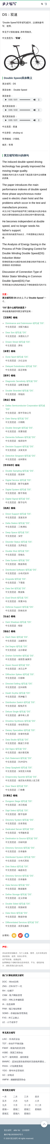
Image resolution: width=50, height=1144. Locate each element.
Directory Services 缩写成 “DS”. (20, 848)
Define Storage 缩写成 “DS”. (18, 894)
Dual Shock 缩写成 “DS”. (17, 598)
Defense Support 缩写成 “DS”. (19, 607)
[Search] (42, 4)
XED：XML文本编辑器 (13, 1000)
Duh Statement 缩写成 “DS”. (18, 758)
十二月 (38, 1105)
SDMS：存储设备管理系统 (15, 1013)
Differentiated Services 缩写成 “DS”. (22, 922)
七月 (26, 1101)
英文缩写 (7, 1130)
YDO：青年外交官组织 (13, 1070)
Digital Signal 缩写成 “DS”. (18, 499)
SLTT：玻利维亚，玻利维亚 (15, 1057)
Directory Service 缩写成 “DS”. (19, 876)
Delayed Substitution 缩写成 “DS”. (21, 366)
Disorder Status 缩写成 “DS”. (19, 542)
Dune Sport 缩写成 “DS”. (17, 357)
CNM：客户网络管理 (12, 995)
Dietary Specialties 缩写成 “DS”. (20, 730)
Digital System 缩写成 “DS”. (18, 489)
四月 (37, 1097)
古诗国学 (26, 1130)
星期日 (27, 1113)
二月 (15, 1097)
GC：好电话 (8, 1075)
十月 (15, 1105)
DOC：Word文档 (10, 982)
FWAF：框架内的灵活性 (13, 1048)
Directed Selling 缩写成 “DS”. (19, 684)
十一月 (27, 1105)
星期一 (5, 1109)
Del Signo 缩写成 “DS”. (16, 749)
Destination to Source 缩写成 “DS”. (21, 838)
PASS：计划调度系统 (12, 1066)
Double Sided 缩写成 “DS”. (18, 904)
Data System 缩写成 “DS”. (17, 560)
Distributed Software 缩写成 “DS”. (21, 570)
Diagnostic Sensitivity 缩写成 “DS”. (21, 381)
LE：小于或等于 (10, 1022)
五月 (4, 1101)
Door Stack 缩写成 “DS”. (17, 786)
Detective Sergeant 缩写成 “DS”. (20, 456)
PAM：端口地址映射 (12, 1009)
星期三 (27, 1109)
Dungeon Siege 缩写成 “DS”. (19, 801)
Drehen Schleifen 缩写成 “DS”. (19, 656)
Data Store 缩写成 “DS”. (16, 913)
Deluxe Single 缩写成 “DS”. (18, 711)
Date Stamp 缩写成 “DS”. (17, 418)
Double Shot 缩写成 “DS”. (17, 551)
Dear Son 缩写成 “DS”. (16, 332)
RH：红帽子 (8, 991)
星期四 (38, 1109)
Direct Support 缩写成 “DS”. (18, 514)
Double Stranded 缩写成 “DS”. (19, 391)
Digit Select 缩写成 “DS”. (17, 810)
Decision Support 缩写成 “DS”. (19, 446)
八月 (37, 1101)
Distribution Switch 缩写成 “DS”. (20, 702)
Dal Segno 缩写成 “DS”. (16, 646)
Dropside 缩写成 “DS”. (16, 579)
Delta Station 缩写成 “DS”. (17, 523)
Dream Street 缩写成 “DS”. (18, 342)
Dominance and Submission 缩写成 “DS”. (25, 323)
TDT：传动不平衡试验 (12, 1043)
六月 (15, 1101)
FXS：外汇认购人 (10, 1018)
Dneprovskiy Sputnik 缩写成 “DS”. (21, 777)
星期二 (16, 1109)
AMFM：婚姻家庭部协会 (14, 1079)
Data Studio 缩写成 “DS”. (17, 740)
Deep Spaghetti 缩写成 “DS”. (19, 768)
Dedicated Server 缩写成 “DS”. (20, 829)
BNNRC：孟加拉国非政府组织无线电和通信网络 (25, 1061)
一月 (4, 1097)
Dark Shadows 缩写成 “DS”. (18, 622)
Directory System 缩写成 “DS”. (19, 820)
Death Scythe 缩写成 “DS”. (18, 693)
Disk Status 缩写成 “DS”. (17, 866)
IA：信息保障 (8, 1004)
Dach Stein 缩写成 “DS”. (16, 637)
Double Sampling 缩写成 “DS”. (19, 471)
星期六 (16, 1113)
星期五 (5, 1113)
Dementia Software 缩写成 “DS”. (20, 437)
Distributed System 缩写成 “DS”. (20, 857)
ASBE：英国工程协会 (12, 1052)
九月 (4, 1105)
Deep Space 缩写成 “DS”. (17, 532)
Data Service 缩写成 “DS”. (17, 885)
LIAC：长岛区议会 (11, 1039)
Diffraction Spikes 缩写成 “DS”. (20, 674)
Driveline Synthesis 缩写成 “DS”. (20, 721)
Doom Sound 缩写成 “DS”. (18, 665)
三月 (26, 1097)
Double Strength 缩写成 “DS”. (19, 428)
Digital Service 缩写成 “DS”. (18, 480)
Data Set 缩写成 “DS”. (15, 588)
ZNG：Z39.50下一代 (12, 986)
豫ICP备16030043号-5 (13, 1134)
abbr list (16, 1130)
